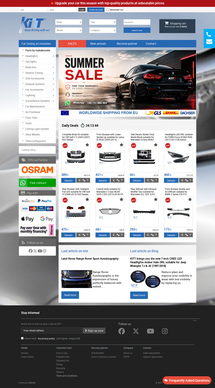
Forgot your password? (135, 9)
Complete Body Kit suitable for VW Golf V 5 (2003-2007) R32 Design (76, 137)
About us (127, 352)
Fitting (59, 364)
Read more (70, 295)
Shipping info (62, 360)
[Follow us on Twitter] (35, 251)
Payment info (62, 356)
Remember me (116, 9)
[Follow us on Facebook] (31, 251)
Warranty (60, 368)
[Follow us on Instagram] (44, 251)
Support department (153, 356)
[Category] (102, 30)
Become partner (127, 44)
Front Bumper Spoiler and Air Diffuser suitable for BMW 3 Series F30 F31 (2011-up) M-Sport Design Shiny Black (177, 194)
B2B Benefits (97, 352)
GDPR (126, 356)
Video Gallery (27, 356)
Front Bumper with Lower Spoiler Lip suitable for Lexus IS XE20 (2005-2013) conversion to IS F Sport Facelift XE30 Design (110, 139)
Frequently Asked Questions (187, 380)
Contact (151, 44)
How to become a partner (103, 356)
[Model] (68, 30)
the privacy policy (46, 338)
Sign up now (94, 330)
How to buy (61, 352)
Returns (60, 371)
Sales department (151, 352)
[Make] (68, 22)
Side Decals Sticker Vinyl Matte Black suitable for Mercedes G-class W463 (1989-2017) (142, 138)
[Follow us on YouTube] (40, 251)
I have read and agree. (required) (52, 338)
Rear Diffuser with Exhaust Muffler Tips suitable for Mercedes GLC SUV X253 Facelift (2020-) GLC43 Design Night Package (143, 194)
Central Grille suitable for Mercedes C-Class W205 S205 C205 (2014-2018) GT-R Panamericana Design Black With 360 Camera (109, 194)
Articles (24, 352)
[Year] (102, 22)
